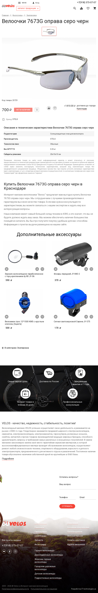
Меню (22, 3)
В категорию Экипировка (15, 348)
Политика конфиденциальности (15, 589)
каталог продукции (28, 8)
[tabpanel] (49, 68)
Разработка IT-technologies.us (83, 589)
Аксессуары (18, 15)
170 (65, 327)
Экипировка (31, 15)
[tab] (49, 31)
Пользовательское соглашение (44, 589)
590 (13, 280)
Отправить (67, 506)
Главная (5, 15)
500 (16, 327)
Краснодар (82, 109)
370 (65, 280)
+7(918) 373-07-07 (86, 2)
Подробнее (8, 458)
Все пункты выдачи (11, 540)
